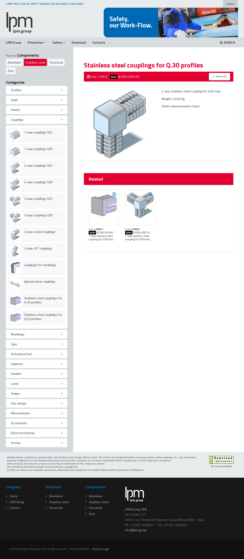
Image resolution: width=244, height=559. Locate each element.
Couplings (17, 119)
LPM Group (13, 42)
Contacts (98, 42)
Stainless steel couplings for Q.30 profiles (43, 300)
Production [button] (37, 42)
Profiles (16, 90)
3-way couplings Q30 (38, 215)
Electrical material (22, 433)
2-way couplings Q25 (38, 165)
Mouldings (17, 334)
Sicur (11, 70)
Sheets (15, 109)
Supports (17, 363)
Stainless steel (35, 62)
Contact (13, 507)
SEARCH (227, 42)
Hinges (15, 393)
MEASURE (219, 76)
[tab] (36, 90)
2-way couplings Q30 (38, 182)
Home (12, 496)
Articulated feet (21, 354)
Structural (56, 62)
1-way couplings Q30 (38, 148)
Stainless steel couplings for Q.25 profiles (43, 316)
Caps (14, 344)
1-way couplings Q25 (38, 132)
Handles (16, 373)
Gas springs (18, 403)
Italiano (230, 4)
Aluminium (14, 62)
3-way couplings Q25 (38, 198)
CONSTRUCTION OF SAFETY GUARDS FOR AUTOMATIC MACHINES (45, 4)
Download (79, 42)
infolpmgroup (135, 530)
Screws (16, 442)
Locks (15, 383)
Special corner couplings (39, 281)
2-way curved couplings (39, 231)
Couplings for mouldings (40, 265)
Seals (14, 100)
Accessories (19, 423)
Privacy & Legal (100, 549)
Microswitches (20, 413)
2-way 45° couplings (38, 248)
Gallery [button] (59, 42)
